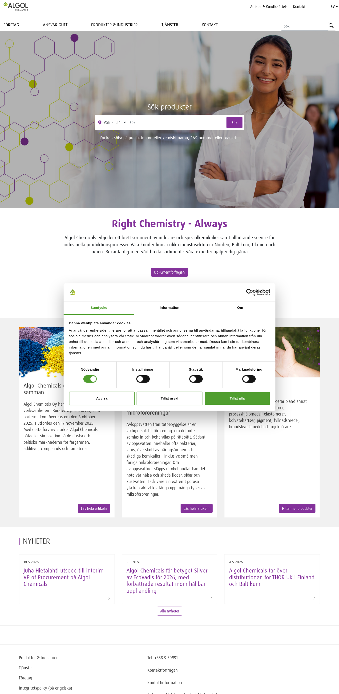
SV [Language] (335, 6)
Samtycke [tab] (99, 308)
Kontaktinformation (164, 682)
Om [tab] (240, 308)
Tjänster (169, 24)
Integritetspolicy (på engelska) (45, 687)
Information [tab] (169, 308)
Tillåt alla (237, 398)
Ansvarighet (55, 24)
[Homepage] (21, 6)
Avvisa (102, 398)
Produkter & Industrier (114, 24)
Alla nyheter (169, 611)
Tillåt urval (169, 398)
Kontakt (299, 6)
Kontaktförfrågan (162, 670)
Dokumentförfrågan (169, 272)
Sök (234, 122)
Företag (11, 24)
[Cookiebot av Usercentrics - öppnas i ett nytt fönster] (249, 292)
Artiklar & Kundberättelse (269, 6)
